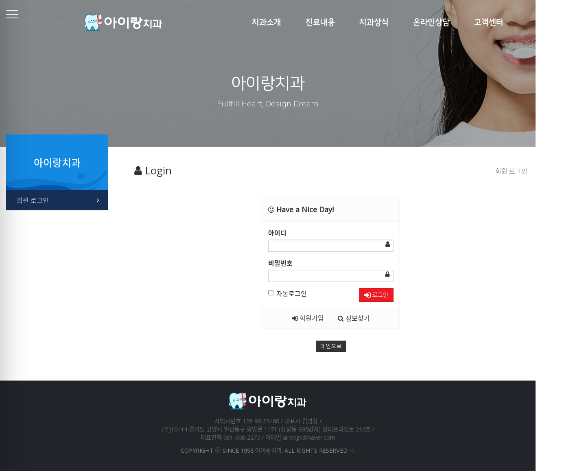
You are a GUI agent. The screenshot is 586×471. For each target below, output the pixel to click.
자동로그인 (312, 293)
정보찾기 (379, 318)
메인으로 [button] (356, 346)
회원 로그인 (41, 200)
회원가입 (333, 318)
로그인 (401, 295)
